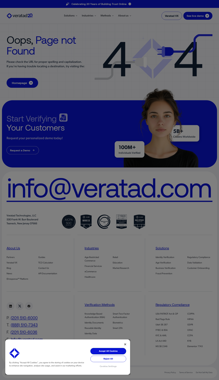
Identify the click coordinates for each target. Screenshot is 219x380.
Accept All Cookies (108, 351)
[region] (67, 357)
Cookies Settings (108, 366)
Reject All (108, 359)
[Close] (125, 344)
